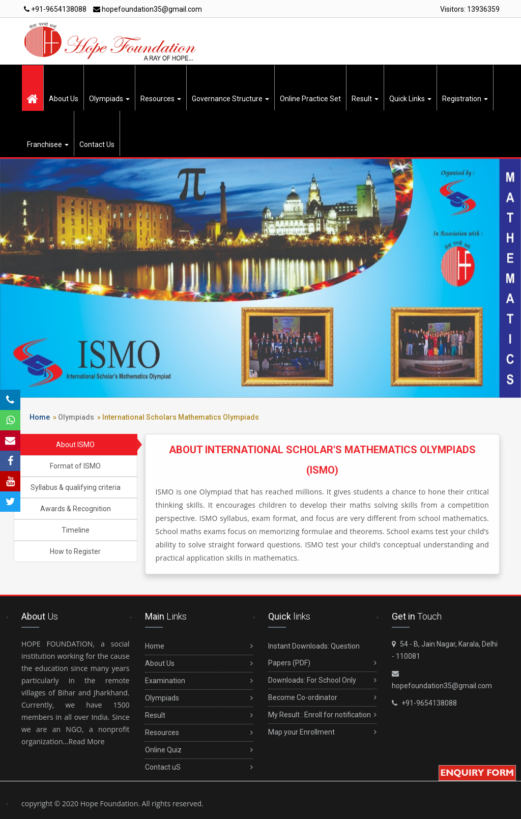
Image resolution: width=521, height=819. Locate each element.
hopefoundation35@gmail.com (147, 9)
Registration (465, 99)
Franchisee (48, 144)
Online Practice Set (310, 99)
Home (40, 417)
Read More (87, 741)
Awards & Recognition (75, 509)
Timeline (76, 530)
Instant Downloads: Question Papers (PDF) (322, 656)
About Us (63, 99)
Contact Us (96, 144)
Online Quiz (199, 750)
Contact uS (199, 767)
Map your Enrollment (322, 732)
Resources (160, 99)
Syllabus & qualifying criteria (76, 487)
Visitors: (470, 9)
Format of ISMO (75, 466)
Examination (199, 680)
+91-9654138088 (55, 9)
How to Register (75, 551)
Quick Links (410, 99)
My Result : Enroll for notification (322, 715)
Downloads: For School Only (322, 680)
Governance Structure (230, 99)
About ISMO (75, 445)
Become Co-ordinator (322, 697)
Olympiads (109, 99)
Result (365, 99)
